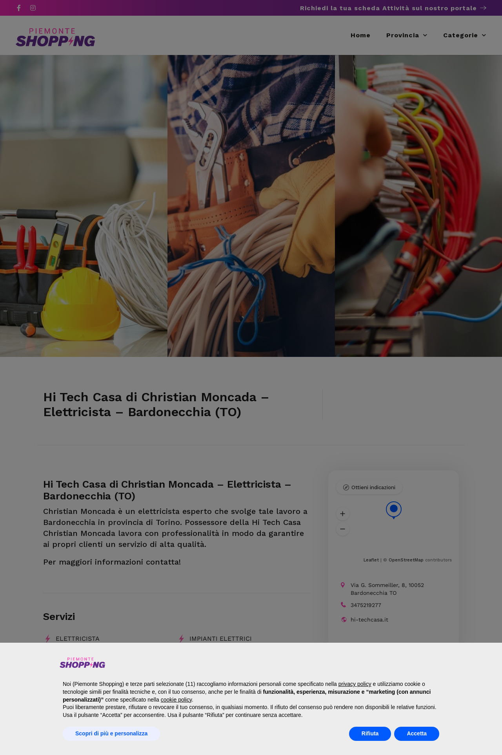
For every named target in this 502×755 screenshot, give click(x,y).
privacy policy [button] (354, 684)
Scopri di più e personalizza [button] (111, 733)
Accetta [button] (417, 733)
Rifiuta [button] (370, 733)
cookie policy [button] (176, 700)
